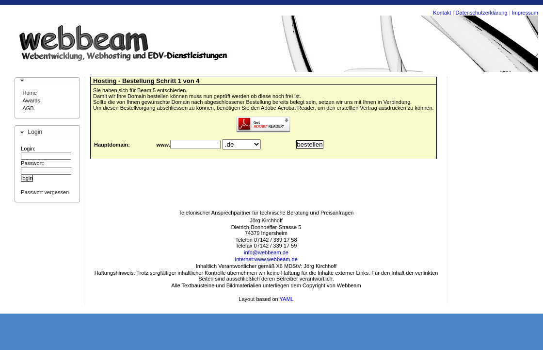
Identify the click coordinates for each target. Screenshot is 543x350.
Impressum (525, 13)
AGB (27, 108)
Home (29, 93)
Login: (28, 148)
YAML (287, 299)
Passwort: (32, 163)
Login (35, 132)
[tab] (47, 80)
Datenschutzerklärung (482, 13)
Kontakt (442, 13)
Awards (31, 100)
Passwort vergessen (45, 192)
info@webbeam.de (266, 252)
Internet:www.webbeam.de (266, 259)
